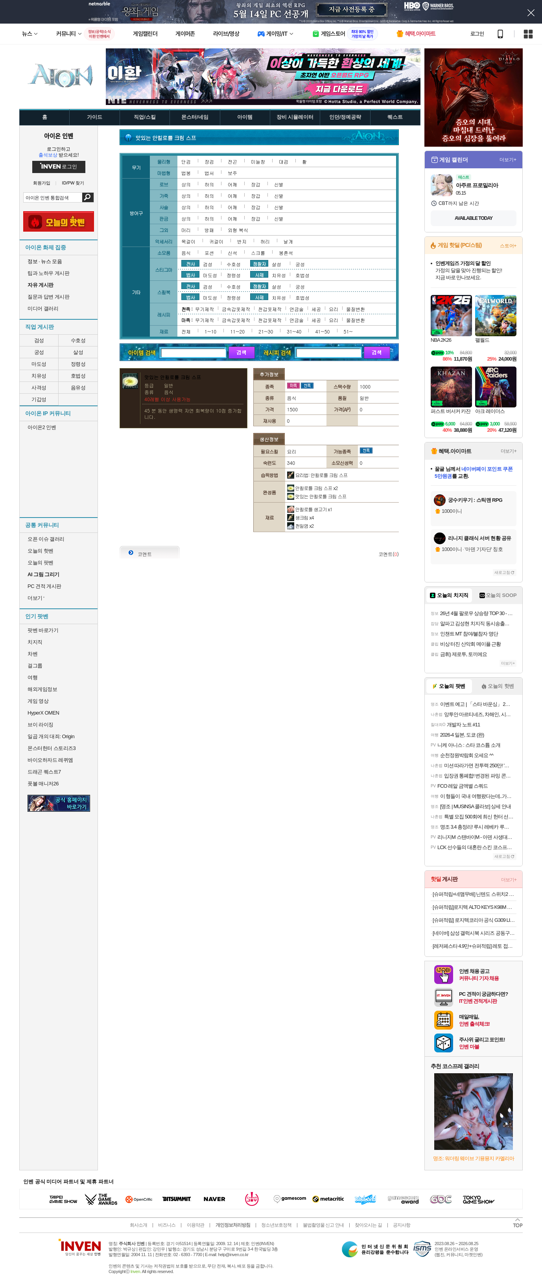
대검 (283, 161)
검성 (39, 340)
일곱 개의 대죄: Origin (51, 736)
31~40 (294, 331)
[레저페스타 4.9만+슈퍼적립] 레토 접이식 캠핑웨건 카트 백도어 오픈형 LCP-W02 (474, 946)
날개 (288, 241)
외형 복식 (238, 230)
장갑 (255, 184)
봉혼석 (286, 252)
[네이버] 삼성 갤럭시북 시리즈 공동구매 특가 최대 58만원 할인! (474, 933)
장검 (209, 161)
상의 (186, 184)
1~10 (210, 331)
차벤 (32, 653)
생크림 (300, 517)
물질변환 (355, 309)
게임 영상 (38, 701)
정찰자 (259, 263)
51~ (348, 331)
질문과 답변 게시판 (48, 296)
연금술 (296, 309)
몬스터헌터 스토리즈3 (52, 748)
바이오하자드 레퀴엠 (50, 760)
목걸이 (188, 241)
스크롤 (258, 252)
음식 (186, 252)
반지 (242, 241)
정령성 (78, 364)
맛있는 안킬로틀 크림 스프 (317, 496)
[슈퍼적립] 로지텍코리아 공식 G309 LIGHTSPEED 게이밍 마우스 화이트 (474, 920)
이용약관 (195, 1225)
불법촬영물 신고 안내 (323, 1225)
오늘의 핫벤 (40, 550)
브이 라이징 (40, 724)
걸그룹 (35, 665)
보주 (232, 173)
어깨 (232, 184)
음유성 (78, 388)
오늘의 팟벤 (40, 562)
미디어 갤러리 (43, 308)
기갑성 (38, 399)
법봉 (186, 173)
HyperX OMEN (43, 712)
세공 (316, 309)
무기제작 (204, 309)
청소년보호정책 (276, 1225)
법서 (209, 173)
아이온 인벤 (58, 136)
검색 (88, 197)
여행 (32, 677)
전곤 (232, 161)
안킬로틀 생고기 (309, 509)
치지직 (35, 642)
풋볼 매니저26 (43, 783)
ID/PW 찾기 (73, 183)
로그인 (477, 34)
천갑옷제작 (270, 309)
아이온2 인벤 (42, 427)
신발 (279, 184)
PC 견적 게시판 (44, 586)
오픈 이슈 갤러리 (46, 539)
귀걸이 (216, 241)
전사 (190, 263)
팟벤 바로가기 (43, 630)
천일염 (300, 525)
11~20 (237, 331)
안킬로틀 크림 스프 (312, 488)
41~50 (322, 331)
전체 (186, 331)
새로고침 (502, 572)
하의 (209, 184)
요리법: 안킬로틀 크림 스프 (317, 475)
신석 (232, 252)
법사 (190, 274)
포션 (209, 252)
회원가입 (41, 183)
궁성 (39, 352)
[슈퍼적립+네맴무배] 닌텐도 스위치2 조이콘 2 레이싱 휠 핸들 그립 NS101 (474, 894)
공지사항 (401, 1225)
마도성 (38, 364)
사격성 (38, 388)
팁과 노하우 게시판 (48, 273)
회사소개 (138, 1225)
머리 (186, 230)
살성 (78, 352)
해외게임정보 (42, 689)
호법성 (78, 376)
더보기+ (508, 159)
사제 (259, 274)
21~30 (265, 331)
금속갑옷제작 (236, 309)
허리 (265, 241)
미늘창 (258, 161)
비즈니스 (166, 1225)
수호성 (78, 340)
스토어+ (508, 246)
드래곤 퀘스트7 (44, 771)
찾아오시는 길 (368, 1225)
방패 (209, 230)
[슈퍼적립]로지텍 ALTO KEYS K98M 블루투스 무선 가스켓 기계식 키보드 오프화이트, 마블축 (474, 907)
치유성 (38, 376)
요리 (333, 309)
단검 (186, 161)
